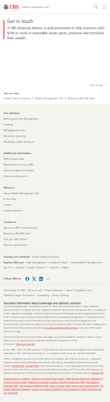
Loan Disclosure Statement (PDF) (34, 386)
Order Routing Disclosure (77, 378)
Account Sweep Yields (60, 386)
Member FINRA (32, 366)
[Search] (96, 7)
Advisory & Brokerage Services (85, 386)
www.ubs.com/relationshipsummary (60, 328)
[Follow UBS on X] (34, 279)
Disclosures (12, 393)
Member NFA (98, 373)
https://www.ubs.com (25, 344)
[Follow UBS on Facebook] (27, 279)
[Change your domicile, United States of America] (45, 257)
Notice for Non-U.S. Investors (17, 378)
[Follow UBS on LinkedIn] (41, 279)
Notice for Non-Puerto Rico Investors (48, 378)
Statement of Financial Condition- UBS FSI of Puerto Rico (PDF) (56, 382)
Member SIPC (18, 366)
